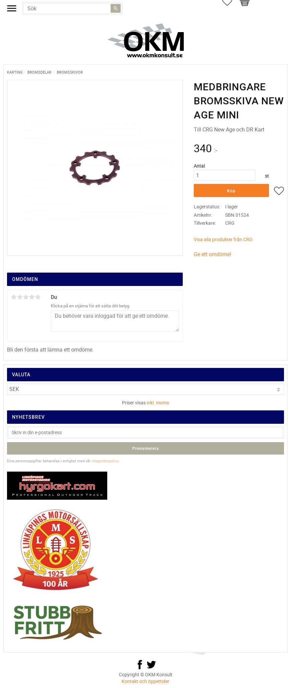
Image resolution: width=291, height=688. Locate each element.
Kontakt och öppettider (145, 681)
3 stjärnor (26, 297)
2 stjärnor (20, 297)
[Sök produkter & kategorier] (72, 8)
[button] (279, 192)
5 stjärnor (38, 297)
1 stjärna (14, 297)
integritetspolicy (105, 460)
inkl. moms (158, 402)
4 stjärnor (32, 297)
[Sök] (116, 8)
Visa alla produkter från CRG (223, 239)
